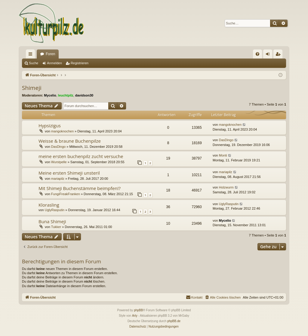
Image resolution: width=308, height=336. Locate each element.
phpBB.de (173, 321)
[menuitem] (257, 54)
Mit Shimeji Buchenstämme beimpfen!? (79, 188)
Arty (134, 315)
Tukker (56, 227)
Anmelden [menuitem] (269, 55)
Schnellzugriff (31, 55)
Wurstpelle (59, 162)
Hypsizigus (49, 125)
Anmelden (54, 63)
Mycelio (50, 95)
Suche (33, 63)
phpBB (138, 310)
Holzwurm (226, 187)
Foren (50, 54)
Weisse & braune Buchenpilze (69, 141)
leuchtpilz (65, 95)
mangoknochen (62, 131)
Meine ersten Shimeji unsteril (69, 173)
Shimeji (32, 88)
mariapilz (57, 178)
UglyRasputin (54, 210)
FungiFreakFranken (65, 194)
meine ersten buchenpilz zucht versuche (80, 156)
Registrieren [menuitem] (279, 55)
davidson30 (84, 95)
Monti (223, 155)
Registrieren (79, 63)
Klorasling (48, 205)
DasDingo (58, 146)
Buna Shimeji (52, 221)
